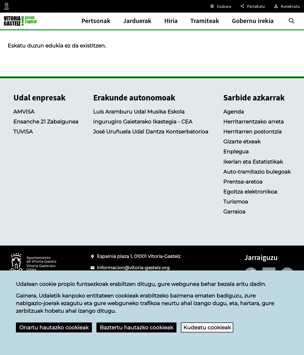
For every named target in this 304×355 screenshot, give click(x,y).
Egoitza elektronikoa (250, 192)
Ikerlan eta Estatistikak (253, 162)
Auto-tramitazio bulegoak (257, 172)
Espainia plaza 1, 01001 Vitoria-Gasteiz (138, 256)
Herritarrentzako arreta (253, 121)
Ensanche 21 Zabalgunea (45, 121)
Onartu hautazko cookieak (54, 327)
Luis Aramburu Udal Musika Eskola (139, 112)
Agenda (233, 112)
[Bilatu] (291, 21)
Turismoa (235, 202)
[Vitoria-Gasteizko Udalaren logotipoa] (33, 264)
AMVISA (23, 112)
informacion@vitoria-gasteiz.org (133, 267)
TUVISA (23, 131)
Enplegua (236, 151)
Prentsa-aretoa (242, 182)
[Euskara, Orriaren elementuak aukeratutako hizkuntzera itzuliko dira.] (220, 6)
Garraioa (234, 211)
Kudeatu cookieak (207, 327)
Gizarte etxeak (242, 141)
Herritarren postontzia (252, 131)
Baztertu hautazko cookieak (136, 327)
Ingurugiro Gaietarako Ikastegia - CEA (142, 121)
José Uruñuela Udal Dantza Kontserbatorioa (150, 131)
